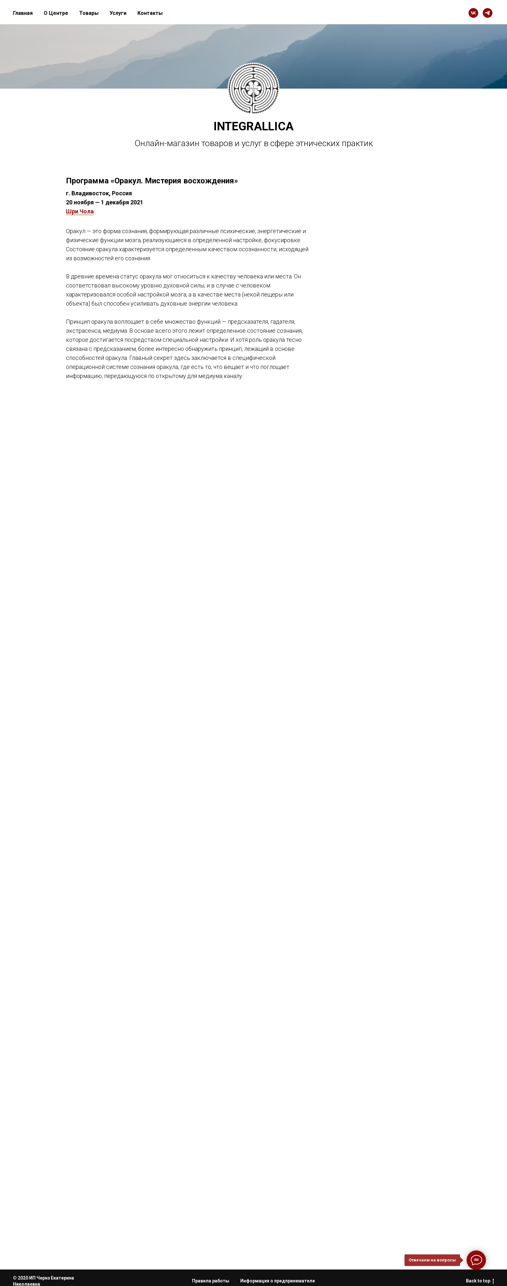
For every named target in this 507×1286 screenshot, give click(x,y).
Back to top (480, 1281)
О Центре (56, 13)
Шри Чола (80, 211)
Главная (23, 13)
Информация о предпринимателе (277, 1280)
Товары (89, 13)
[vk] (473, 13)
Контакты (150, 13)
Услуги (118, 13)
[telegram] (487, 13)
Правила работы (210, 1280)
